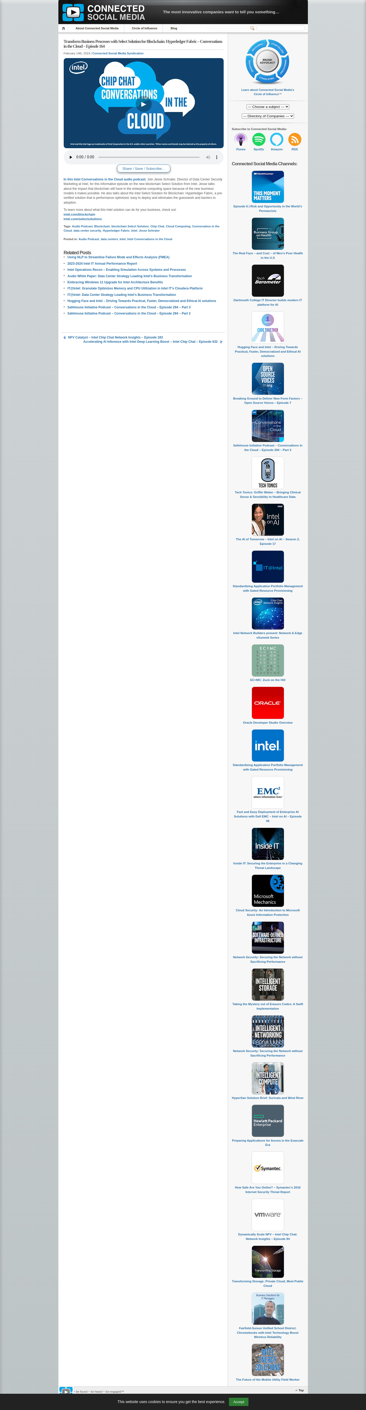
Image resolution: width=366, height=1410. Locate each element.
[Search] (280, 28)
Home (64, 28)
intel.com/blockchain (79, 214)
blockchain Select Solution (130, 226)
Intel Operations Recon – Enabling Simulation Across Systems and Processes (126, 270)
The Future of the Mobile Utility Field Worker (268, 1379)
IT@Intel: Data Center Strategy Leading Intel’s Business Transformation (121, 295)
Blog (174, 28)
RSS (295, 149)
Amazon (277, 149)
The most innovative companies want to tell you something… (221, 12)
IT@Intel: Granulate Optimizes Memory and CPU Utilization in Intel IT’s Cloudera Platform (135, 288)
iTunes (241, 149)
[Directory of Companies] (268, 106)
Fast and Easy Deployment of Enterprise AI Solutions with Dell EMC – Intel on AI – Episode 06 (268, 816)
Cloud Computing (178, 226)
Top (301, 1390)
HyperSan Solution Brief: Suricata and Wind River (268, 1097)
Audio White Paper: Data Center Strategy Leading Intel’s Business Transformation (129, 276)
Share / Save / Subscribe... (143, 169)
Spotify (259, 149)
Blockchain (102, 226)
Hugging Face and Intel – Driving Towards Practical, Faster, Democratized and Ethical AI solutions (141, 301)
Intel (134, 230)
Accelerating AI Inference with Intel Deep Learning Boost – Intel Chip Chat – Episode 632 (150, 342)
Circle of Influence (144, 28)
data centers (109, 239)
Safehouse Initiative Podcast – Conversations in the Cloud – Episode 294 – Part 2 (129, 313)
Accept (238, 1402)
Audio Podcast (82, 226)
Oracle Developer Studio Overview (267, 722)
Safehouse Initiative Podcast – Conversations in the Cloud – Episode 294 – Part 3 (129, 307)
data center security (87, 230)
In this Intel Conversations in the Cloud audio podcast (105, 179)
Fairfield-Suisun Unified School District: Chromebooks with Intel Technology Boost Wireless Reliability (268, 1333)
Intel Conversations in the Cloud (149, 239)
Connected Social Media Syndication (118, 53)
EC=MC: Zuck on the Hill (267, 680)
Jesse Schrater (149, 230)
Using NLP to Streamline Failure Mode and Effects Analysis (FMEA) (118, 257)
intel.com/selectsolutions (83, 219)
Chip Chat (157, 226)
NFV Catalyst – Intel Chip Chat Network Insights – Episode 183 (115, 337)
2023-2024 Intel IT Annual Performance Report (102, 263)
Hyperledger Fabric (116, 230)
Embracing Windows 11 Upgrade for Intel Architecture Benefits (115, 282)
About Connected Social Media (97, 28)
